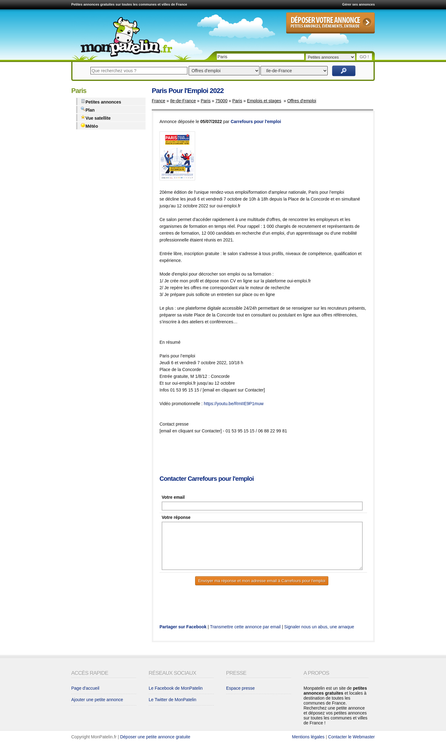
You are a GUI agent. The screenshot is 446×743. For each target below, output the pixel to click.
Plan (88, 110)
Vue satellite (96, 118)
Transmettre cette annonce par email (245, 626)
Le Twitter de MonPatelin (172, 699)
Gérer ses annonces (358, 4)
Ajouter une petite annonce (97, 699)
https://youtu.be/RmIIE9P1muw (234, 403)
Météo (89, 126)
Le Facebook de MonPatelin (176, 688)
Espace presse (240, 688)
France (158, 100)
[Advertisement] (272, 455)
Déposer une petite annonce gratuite (155, 736)
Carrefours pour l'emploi (256, 121)
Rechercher (344, 70)
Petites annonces (101, 101)
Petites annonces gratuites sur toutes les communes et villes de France (129, 4)
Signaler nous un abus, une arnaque (319, 626)
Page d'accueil (85, 688)
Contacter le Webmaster (351, 736)
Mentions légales (308, 736)
